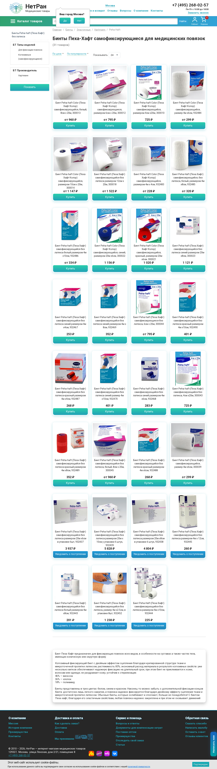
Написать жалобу (196, 727)
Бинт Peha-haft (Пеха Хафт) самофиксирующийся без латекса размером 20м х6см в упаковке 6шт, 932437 (70, 536)
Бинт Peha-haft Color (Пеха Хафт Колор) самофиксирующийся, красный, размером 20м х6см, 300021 (149, 252)
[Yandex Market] (91, 753)
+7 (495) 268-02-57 (190, 5)
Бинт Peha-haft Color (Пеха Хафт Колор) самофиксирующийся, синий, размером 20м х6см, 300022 (109, 250)
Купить (70, 125)
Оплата (59, 732)
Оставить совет (195, 732)
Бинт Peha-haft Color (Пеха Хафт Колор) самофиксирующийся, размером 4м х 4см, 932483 (149, 179)
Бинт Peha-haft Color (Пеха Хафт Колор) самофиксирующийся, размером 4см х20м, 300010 (148, 107)
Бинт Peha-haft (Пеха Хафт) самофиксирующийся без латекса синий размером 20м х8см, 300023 (188, 250)
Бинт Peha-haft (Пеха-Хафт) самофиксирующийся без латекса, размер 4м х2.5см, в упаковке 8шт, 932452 (110, 608)
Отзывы (112, 10)
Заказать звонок (198, 12)
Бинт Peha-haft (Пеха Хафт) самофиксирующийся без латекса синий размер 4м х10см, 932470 (109, 393)
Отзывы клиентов (196, 736)
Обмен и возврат (94, 10)
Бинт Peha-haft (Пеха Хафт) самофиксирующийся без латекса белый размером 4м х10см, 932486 (70, 250)
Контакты (157, 10)
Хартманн (23, 75)
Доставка (61, 727)
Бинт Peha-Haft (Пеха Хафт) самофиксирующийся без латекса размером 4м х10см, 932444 (149, 608)
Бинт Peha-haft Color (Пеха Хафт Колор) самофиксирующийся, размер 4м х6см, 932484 (188, 107)
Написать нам (213, 744)
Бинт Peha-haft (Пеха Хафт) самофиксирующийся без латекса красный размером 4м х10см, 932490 (188, 322)
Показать (30, 87)
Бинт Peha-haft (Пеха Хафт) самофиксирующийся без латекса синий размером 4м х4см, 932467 (70, 322)
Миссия (13, 723)
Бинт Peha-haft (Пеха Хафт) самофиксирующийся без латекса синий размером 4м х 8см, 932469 (109, 322)
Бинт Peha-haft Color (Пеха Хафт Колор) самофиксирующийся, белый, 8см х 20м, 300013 (70, 107)
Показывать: (100, 55)
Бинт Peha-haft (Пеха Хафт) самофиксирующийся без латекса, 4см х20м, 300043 (188, 392)
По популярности (76, 53)
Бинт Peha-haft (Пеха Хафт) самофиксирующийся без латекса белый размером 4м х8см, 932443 (70, 608)
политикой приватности (139, 766)
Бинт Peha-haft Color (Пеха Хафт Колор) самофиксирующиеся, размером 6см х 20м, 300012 (110, 107)
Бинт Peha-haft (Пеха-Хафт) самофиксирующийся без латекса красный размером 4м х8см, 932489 (70, 465)
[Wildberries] (107, 753)
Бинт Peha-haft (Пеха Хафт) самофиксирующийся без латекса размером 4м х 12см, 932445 (188, 536)
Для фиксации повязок (30, 50)
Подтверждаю (201, 764)
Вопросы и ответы (127, 723)
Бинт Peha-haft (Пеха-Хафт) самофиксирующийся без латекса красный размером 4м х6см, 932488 (148, 465)
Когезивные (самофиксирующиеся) (30, 56)
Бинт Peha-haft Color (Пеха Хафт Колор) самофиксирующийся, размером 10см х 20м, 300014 (70, 181)
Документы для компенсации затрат (139, 727)
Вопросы (125, 10)
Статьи (120, 744)
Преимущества (18, 732)
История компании (20, 727)
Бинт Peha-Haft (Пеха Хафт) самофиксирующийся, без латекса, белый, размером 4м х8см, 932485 (188, 179)
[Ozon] (99, 753)
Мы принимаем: (74, 738)
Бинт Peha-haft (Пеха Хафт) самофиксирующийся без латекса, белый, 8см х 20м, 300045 (109, 465)
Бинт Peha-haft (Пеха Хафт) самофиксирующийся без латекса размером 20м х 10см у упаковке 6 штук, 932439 (109, 538)
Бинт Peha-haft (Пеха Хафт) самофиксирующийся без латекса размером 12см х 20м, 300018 (109, 179)
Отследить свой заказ (130, 740)
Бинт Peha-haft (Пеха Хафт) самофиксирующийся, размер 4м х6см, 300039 (188, 463)
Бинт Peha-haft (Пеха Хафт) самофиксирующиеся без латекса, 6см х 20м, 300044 (148, 320)
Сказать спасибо (196, 723)
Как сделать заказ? (67, 723)
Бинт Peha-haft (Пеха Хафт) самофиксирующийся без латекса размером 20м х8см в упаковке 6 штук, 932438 (149, 536)
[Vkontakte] (114, 753)
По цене (57, 53)
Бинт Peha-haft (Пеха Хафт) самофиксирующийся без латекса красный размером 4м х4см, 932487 (70, 393)
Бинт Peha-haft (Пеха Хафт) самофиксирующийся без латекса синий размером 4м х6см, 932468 (148, 393)
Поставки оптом (126, 732)
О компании (141, 10)
